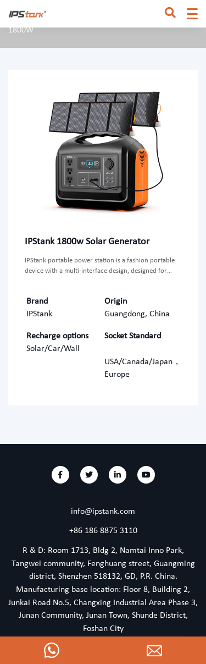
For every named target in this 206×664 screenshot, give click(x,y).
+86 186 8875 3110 (103, 530)
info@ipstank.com (103, 511)
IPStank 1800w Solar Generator (87, 241)
